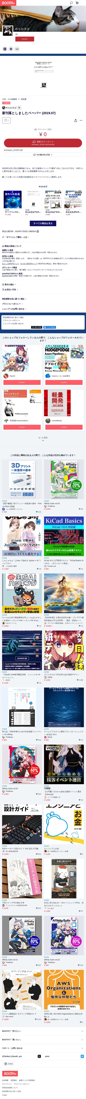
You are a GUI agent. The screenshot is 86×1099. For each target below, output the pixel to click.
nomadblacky (57, 421)
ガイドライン (7, 1084)
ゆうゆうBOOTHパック (28, 264)
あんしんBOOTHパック (10, 264)
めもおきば (43, 186)
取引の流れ (9, 284)
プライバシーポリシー (11, 304)
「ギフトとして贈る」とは (16, 237)
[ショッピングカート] (77, 3)
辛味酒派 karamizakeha (19, 421)
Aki (16, 34)
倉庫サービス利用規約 (27, 1080)
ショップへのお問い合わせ (13, 309)
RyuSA (12, 376)
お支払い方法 (10, 289)
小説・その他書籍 (9, 99)
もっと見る (43, 440)
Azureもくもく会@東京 (61, 376)
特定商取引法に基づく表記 (13, 299)
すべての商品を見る (43, 223)
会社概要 (5, 1080)
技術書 (23, 99)
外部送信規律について (10, 1087)
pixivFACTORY (7, 276)
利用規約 (14, 1080)
